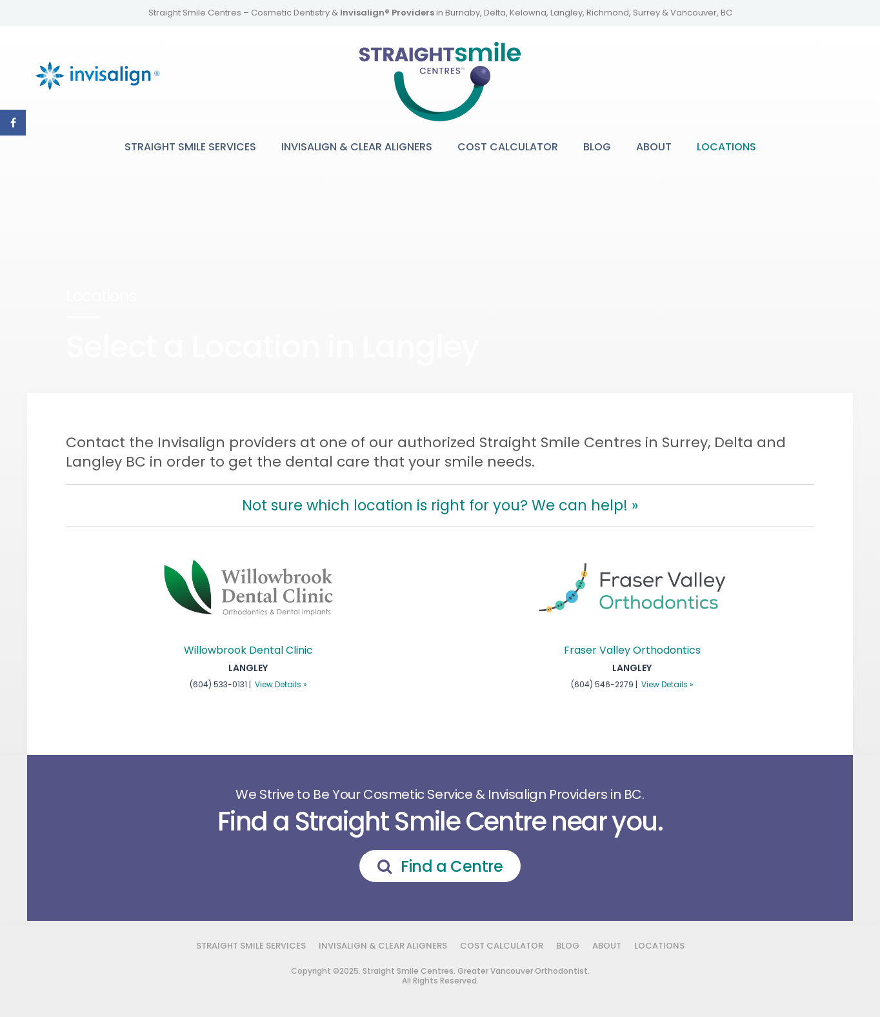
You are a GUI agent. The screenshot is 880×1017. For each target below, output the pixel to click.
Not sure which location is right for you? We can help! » (440, 505)
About (654, 146)
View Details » (281, 684)
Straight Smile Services (190, 146)
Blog (597, 146)
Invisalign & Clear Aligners (356, 146)
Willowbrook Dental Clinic (248, 650)
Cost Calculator (507, 146)
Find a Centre (452, 866)
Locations (726, 146)
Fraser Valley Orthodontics (632, 650)
